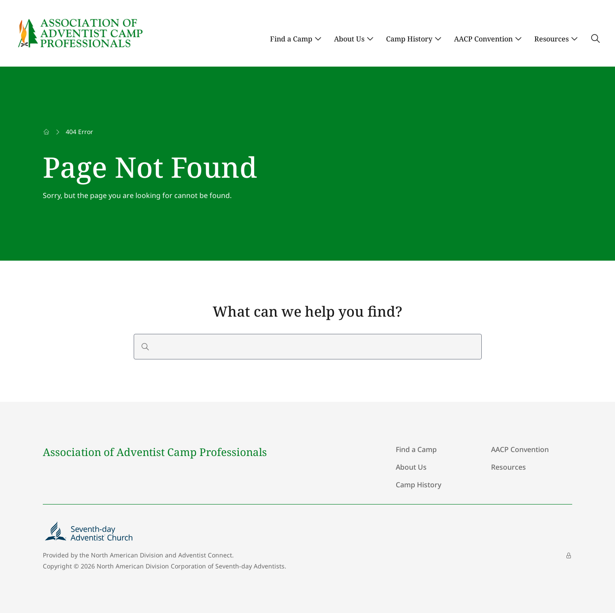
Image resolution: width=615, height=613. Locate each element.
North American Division (127, 555)
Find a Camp (291, 39)
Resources (551, 39)
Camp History (409, 39)
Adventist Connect (205, 555)
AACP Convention (483, 39)
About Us (349, 39)
